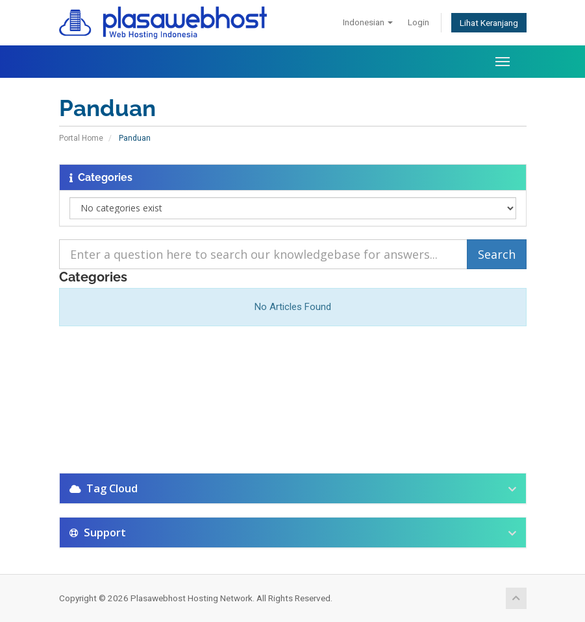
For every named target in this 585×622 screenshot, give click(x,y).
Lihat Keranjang (489, 23)
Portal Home (81, 138)
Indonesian (368, 22)
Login (418, 22)
